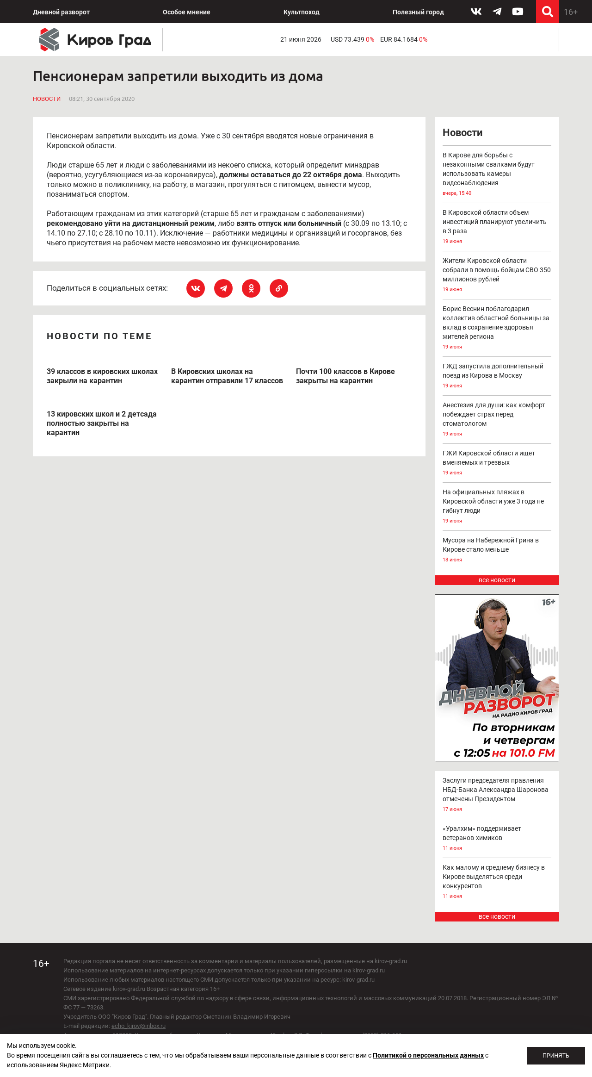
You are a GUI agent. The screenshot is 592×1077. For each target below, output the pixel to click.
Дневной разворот (61, 12)
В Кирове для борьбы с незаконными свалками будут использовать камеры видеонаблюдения (497, 174)
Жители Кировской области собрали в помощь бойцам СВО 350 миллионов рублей (497, 275)
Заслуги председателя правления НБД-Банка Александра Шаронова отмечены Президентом (497, 795)
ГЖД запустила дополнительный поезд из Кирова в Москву (497, 376)
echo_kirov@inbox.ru (138, 1025)
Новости (47, 98)
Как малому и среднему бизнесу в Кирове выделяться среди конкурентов (497, 882)
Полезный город (418, 12)
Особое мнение (186, 12)
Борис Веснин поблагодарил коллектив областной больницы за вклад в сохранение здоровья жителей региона (497, 328)
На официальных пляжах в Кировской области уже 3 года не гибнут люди (497, 507)
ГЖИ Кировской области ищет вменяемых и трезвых (497, 463)
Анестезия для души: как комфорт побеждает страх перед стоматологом (497, 420)
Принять (556, 1055)
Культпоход (302, 12)
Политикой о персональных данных (428, 1055)
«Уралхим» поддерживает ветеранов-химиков (497, 839)
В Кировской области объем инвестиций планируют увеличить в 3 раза (497, 227)
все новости (497, 580)
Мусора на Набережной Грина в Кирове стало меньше (497, 550)
